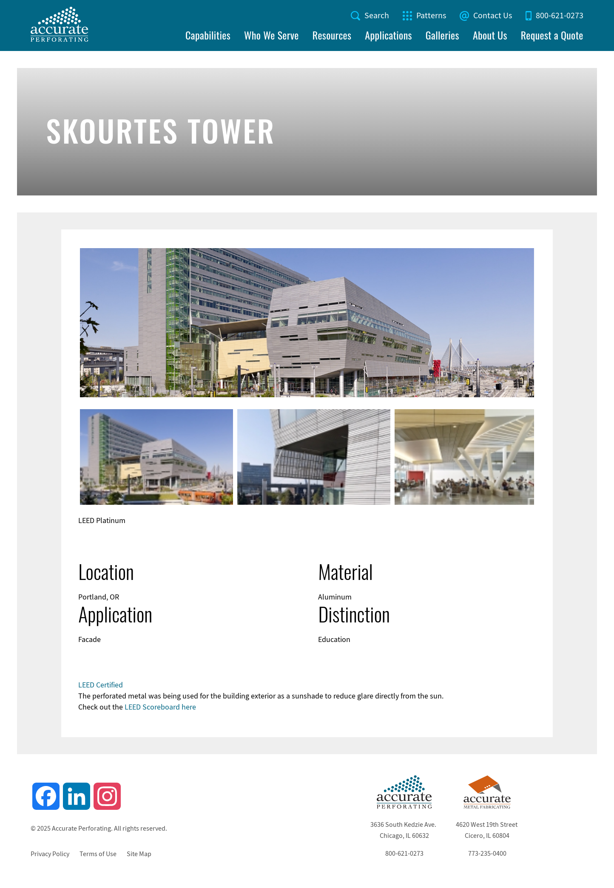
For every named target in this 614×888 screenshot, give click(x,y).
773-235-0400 (487, 853)
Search (376, 15)
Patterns (431, 15)
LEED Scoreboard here (160, 707)
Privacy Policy (50, 854)
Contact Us (492, 15)
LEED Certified (100, 685)
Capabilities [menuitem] (207, 35)
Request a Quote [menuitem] (552, 35)
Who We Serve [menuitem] (271, 35)
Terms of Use (98, 854)
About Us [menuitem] (490, 35)
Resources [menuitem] (332, 35)
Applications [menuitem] (388, 35)
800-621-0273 (559, 15)
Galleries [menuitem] (442, 35)
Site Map (139, 854)
